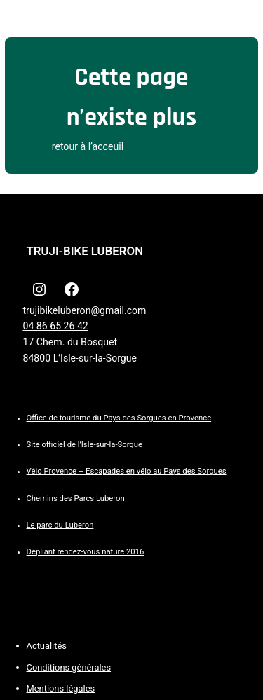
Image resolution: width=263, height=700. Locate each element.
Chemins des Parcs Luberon (76, 498)
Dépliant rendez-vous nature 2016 (85, 551)
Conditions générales (69, 667)
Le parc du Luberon (60, 525)
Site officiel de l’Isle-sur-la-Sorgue (84, 444)
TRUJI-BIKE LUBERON (85, 251)
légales (80, 688)
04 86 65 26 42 (55, 325)
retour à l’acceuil (87, 146)
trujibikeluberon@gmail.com (85, 310)
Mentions (47, 688)
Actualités (47, 645)
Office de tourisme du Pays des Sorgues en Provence (119, 418)
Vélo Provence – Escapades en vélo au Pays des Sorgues (127, 471)
